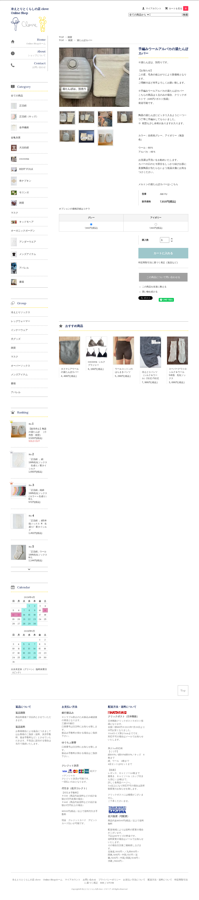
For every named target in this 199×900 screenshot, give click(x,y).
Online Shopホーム (52, 883)
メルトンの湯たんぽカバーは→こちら (158, 184)
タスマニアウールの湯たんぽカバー (70, 371)
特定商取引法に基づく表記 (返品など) (158, 262)
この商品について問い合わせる (163, 277)
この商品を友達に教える (154, 287)
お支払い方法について (134, 883)
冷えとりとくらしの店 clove (26, 883)
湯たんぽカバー (84, 40)
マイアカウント (153, 8)
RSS (102, 886)
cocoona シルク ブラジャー (98, 364)
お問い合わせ (89, 883)
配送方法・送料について (160, 883)
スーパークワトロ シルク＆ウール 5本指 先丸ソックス (179, 374)
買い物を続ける (150, 292)
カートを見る (178, 8)
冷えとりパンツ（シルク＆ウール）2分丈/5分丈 (150, 376)
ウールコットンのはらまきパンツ (124, 371)
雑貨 (70, 37)
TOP (61, 37)
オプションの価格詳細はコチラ (74, 208)
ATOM (110, 886)
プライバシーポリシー (109, 883)
